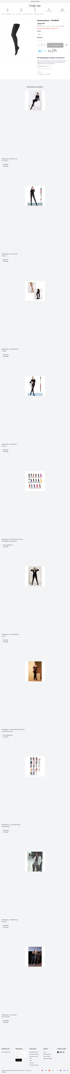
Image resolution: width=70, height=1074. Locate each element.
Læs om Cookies (46, 1056)
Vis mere (40, 72)
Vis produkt (5, 166)
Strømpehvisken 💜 (47, 1058)
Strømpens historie (33, 1056)
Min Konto (31, 1063)
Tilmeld (19, 1060)
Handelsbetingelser (33, 1052)
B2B (30, 1058)
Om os (44, 1052)
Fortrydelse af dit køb (34, 1054)
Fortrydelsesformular (33, 1065)
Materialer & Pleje (47, 1054)
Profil (30, 1060)
